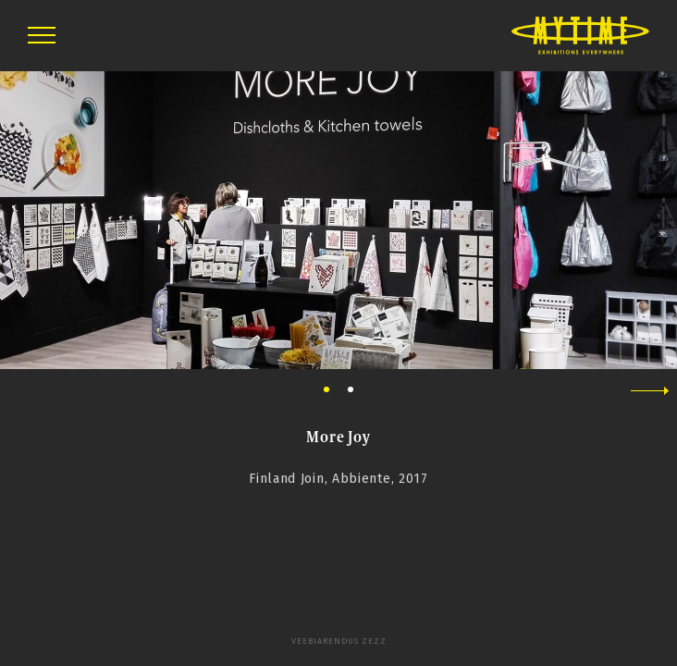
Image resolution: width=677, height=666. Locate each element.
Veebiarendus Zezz (339, 641)
